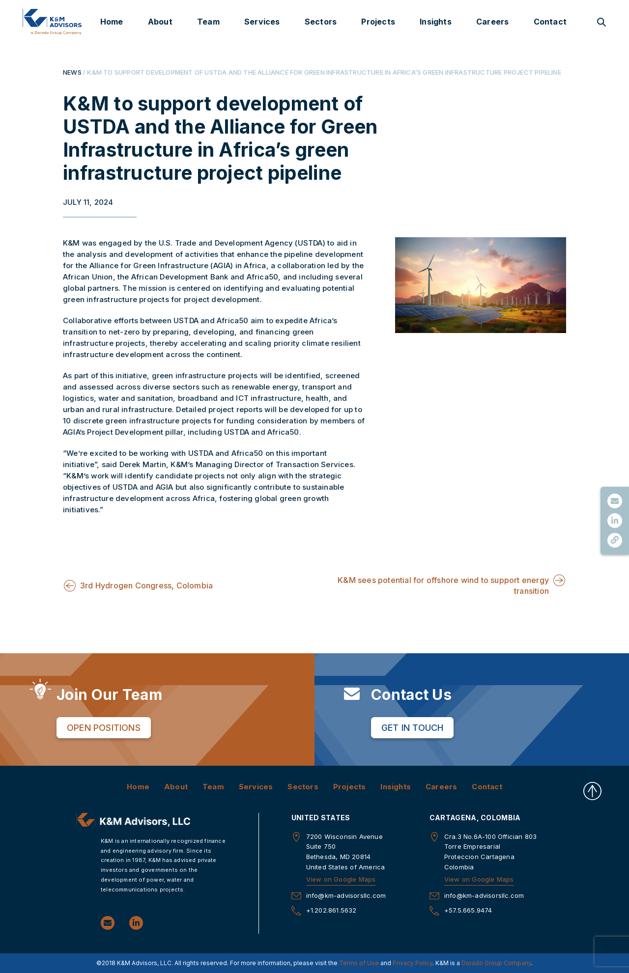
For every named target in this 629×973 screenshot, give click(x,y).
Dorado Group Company (496, 962)
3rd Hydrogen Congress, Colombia (146, 585)
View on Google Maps (341, 879)
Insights (436, 22)
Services (262, 22)
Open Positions (104, 727)
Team (208, 22)
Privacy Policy (412, 962)
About (160, 22)
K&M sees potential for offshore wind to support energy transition (443, 585)
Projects (378, 22)
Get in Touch (412, 727)
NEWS (72, 72)
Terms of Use (359, 962)
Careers (492, 22)
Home (111, 22)
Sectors (321, 22)
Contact (550, 22)
